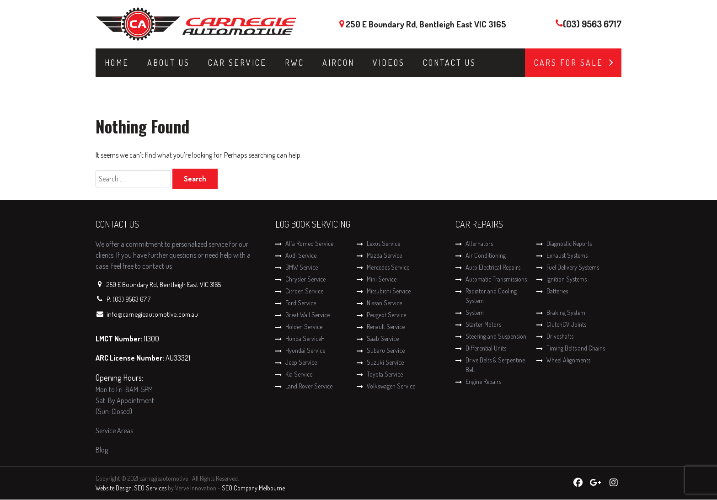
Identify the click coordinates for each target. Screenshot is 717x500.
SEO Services (150, 488)
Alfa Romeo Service (309, 243)
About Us (168, 63)
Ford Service (300, 303)
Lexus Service (383, 243)
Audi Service (300, 255)
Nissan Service (384, 303)
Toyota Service (385, 374)
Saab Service (383, 338)
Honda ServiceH (305, 338)
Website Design (114, 488)
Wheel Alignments (568, 360)
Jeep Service (301, 362)
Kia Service (298, 374)
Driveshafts (559, 336)
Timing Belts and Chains (575, 348)
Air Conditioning (486, 255)
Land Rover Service (308, 386)
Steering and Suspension (496, 336)
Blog (102, 449)
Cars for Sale (568, 63)
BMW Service (301, 267)
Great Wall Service (307, 315)
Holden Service (303, 326)
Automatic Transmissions (496, 279)
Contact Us (449, 63)
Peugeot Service (386, 315)
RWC (294, 63)
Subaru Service (386, 350)
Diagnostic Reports (569, 243)
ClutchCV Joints (566, 324)
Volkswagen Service (391, 386)
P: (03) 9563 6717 (128, 299)
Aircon (338, 63)
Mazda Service (384, 255)
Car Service (237, 63)
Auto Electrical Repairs (493, 267)
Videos (389, 63)
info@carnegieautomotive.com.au (152, 314)
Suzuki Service (385, 362)
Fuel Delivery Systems (572, 267)
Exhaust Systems (567, 255)
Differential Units (486, 348)
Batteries (557, 291)
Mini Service (381, 279)
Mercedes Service (388, 267)
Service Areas (114, 430)
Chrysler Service (305, 279)
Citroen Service (304, 291)
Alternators (479, 243)
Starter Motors (483, 324)
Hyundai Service (305, 350)
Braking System (565, 312)
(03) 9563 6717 (592, 24)
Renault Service (386, 326)
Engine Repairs (483, 381)
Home (117, 63)
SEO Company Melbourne (253, 488)
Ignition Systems (566, 279)
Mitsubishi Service (389, 291)
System (475, 312)
